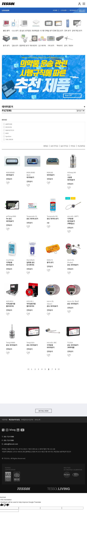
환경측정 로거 (24, 45)
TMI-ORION (9, 139)
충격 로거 (6, 45)
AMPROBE (9, 124)
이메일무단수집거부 (27, 419)
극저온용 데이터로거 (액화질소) (71, 221)
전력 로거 (67, 30)
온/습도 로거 (24, 30)
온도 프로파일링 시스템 (36, 30)
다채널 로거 (49, 30)
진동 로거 (15, 45)
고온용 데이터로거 (71, 178)
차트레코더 (33, 45)
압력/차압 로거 (77, 30)
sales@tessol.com (11, 444)
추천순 (73, 146)
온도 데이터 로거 (32, 218)
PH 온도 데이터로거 (10, 219)
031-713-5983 (9, 440)
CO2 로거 (15, 30)
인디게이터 (42, 45)
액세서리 (60, 45)
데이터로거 (72, 10)
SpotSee (8, 136)
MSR (7, 133)
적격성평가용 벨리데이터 (10, 305)
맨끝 (58, 369)
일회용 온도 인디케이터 (31, 263)
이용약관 (4, 419)
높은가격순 (64, 146)
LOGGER (64, 10)
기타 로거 (51, 45)
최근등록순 (81, 146)
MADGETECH (10, 130)
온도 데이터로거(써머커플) (72, 346)
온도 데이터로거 (72, 265)
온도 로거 (82, 10)
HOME (55, 10)
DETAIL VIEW (43, 411)
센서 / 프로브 (68, 45)
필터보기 (80, 110)
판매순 (46, 146)
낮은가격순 (54, 146)
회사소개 (37, 419)
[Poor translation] (6, 505)
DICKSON (9, 127)
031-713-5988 (9, 436)
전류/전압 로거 (58, 30)
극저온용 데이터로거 (10, 263)
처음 (28, 369)
